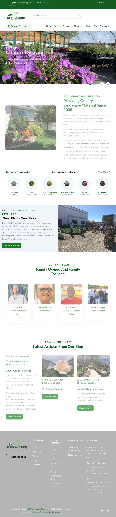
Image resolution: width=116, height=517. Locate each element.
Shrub (53, 450)
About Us (78, 26)
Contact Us (105, 26)
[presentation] (101, 84)
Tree (52, 467)
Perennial (54, 454)
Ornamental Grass (55, 477)
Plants (56, 26)
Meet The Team (75, 455)
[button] (90, 85)
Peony (53, 472)
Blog (96, 26)
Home (49, 26)
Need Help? (12, 6)
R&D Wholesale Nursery (37, 509)
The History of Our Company (74, 449)
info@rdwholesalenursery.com (19, 3)
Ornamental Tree (55, 485)
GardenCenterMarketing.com (46, 512)
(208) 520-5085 (42, 3)
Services (66, 26)
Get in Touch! (11, 245)
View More (104, 172)
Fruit (52, 458)
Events (89, 26)
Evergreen (55, 463)
